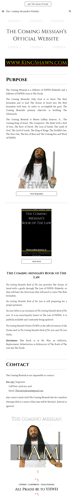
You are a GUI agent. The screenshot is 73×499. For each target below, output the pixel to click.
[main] (36, 79)
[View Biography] (36, 194)
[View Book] (36, 261)
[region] (36, 4)
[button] (3, 11)
